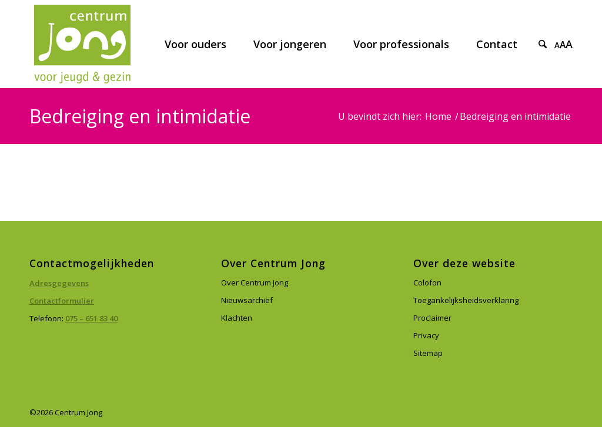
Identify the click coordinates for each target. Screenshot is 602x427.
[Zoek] (542, 44)
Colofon (427, 282)
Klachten (236, 317)
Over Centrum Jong (254, 282)
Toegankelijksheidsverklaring (466, 300)
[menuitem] (195, 44)
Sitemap (428, 353)
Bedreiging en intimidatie (139, 116)
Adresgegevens (59, 283)
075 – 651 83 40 (91, 318)
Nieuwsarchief (247, 300)
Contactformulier (61, 300)
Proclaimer (432, 317)
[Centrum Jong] (82, 44)
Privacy (426, 335)
